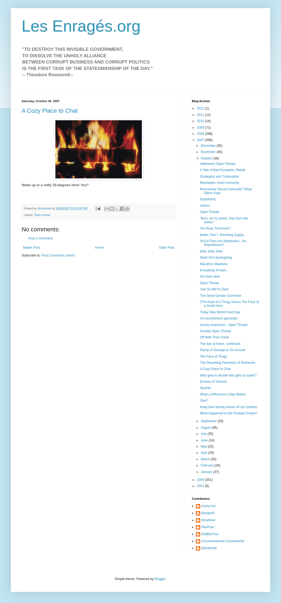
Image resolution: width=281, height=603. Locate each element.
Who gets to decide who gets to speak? (228, 375)
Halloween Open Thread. (218, 164)
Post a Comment (40, 238)
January (207, 472)
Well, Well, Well (211, 251)
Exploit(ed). (208, 199)
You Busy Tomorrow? (215, 228)
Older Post (166, 247)
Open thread (42, 214)
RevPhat (207, 527)
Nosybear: (208, 520)
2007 (201, 140)
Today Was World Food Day (220, 312)
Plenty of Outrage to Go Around (222, 350)
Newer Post (31, 247)
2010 (201, 121)
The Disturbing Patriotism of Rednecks (227, 363)
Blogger (159, 579)
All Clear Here (210, 276)
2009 (201, 127)
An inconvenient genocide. (219, 318)
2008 (201, 134)
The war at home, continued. (220, 344)
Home (99, 247)
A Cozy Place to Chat (50, 110)
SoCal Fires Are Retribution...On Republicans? (223, 243)
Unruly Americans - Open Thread (223, 325)
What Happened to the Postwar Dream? (228, 413)
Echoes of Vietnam (213, 382)
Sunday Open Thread (215, 331)
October (207, 158)
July (204, 434)
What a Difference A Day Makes (223, 394)
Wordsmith (209, 548)
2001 (201, 486)
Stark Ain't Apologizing (216, 257)
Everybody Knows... (214, 270)
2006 (201, 480)
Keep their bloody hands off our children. (229, 407)
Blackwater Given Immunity (219, 183)
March (206, 459)
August (206, 427)
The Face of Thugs (213, 356)
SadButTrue (210, 534)
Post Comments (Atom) (58, 255)
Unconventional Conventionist (222, 541)
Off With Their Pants (214, 337)
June (205, 440)
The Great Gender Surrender (221, 296)
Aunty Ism (208, 506)
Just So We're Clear (214, 289)
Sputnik (205, 388)
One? (204, 400)
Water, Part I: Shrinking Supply (222, 235)
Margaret (207, 513)
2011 (201, 115)
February (208, 465)
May (204, 446)
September (209, 421)
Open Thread (209, 212)
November (209, 152)
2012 (201, 108)
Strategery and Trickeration (219, 176)
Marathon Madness (214, 264)
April (204, 453)
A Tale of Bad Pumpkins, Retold (222, 170)
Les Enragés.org (81, 26)
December (209, 146)
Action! (205, 206)
